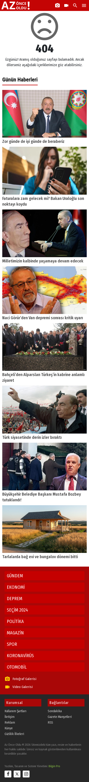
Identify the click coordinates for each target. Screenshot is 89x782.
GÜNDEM (15, 575)
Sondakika (55, 711)
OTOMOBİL (17, 667)
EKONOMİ (16, 587)
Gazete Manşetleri (60, 717)
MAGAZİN (15, 633)
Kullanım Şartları (15, 711)
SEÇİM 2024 (17, 610)
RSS (50, 722)
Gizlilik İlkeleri (14, 734)
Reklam (10, 722)
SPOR (12, 644)
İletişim (9, 717)
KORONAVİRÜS (20, 655)
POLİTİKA (15, 621)
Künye (9, 728)
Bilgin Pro (54, 766)
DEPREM (14, 598)
